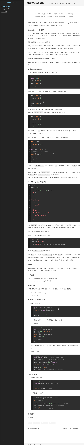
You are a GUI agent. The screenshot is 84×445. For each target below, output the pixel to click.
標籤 (57, 3)
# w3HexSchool (36, 421)
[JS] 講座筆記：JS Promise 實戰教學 (70, 427)
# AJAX (29, 421)
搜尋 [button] (73, 3)
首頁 (51, 3)
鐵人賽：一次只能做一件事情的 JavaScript (61, 62)
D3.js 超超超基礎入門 (33, 427)
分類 (62, 3)
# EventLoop (52, 421)
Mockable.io (34, 293)
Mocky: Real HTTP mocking (38, 291)
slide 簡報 (30, 415)
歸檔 (68, 3)
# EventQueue (45, 421)
